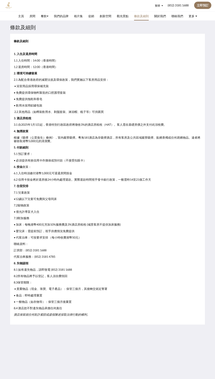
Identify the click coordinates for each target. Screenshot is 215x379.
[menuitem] (21, 16)
